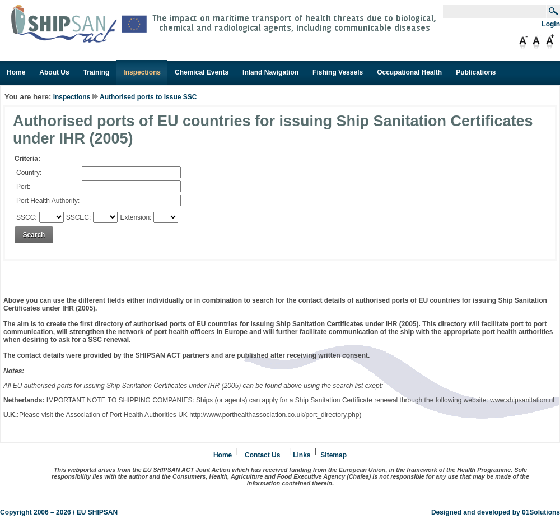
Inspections (72, 97)
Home (222, 455)
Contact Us (262, 455)
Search (33, 235)
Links (301, 455)
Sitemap (333, 455)
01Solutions (541, 512)
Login (551, 24)
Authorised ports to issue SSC (148, 97)
